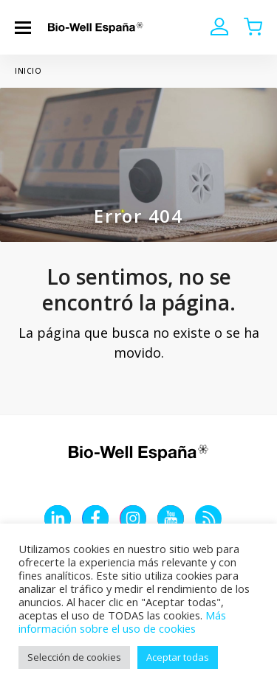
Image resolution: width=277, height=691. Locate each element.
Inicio (28, 71)
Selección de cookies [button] (74, 657)
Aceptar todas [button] (177, 657)
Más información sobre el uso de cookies (122, 622)
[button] (23, 27)
